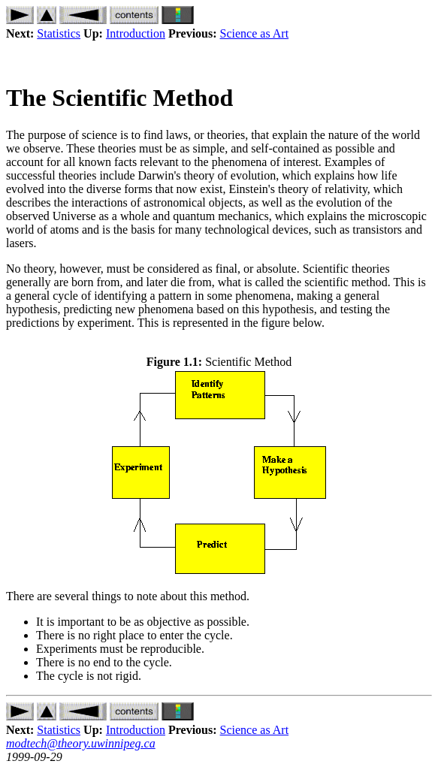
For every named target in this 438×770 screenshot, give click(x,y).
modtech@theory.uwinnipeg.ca (81, 743)
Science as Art (254, 33)
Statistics (58, 33)
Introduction (135, 33)
